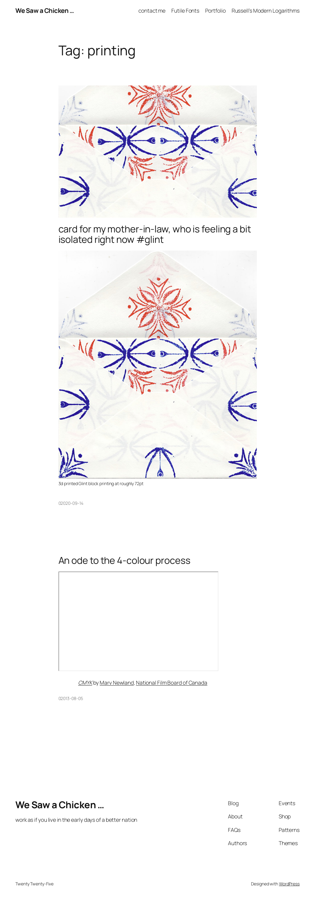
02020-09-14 (70, 503)
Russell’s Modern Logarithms (266, 10)
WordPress (289, 884)
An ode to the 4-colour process (124, 560)
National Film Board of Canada (171, 682)
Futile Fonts (185, 10)
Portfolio (215, 10)
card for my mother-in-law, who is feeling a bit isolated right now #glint (154, 234)
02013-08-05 (70, 698)
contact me (151, 10)
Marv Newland (117, 682)
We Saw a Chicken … (44, 10)
